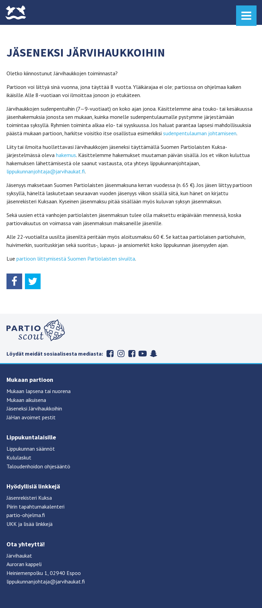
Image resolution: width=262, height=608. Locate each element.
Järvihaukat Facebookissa (110, 353)
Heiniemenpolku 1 (26, 573)
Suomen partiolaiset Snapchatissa (153, 353)
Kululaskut (18, 457)
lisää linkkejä (38, 523)
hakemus (66, 155)
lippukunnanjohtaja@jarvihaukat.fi (45, 171)
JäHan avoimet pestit (31, 417)
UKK (11, 523)
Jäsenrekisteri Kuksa (29, 497)
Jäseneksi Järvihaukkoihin (34, 408)
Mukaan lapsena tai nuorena (38, 391)
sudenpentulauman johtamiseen (199, 133)
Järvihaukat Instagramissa (121, 353)
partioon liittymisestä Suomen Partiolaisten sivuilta (75, 258)
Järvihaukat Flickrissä (132, 353)
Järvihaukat (19, 555)
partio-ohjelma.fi (25, 515)
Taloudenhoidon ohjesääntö (38, 466)
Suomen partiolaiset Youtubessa (143, 353)
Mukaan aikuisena (26, 399)
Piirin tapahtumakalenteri (35, 506)
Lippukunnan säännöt (30, 448)
